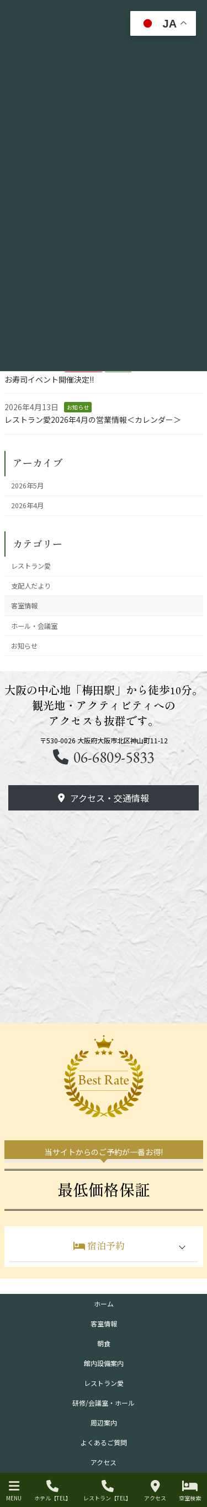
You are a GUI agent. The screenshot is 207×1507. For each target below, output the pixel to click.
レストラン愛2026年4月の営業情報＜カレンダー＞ (92, 419)
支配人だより (31, 586)
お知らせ (78, 407)
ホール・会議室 (34, 626)
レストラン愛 (31, 566)
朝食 (103, 1343)
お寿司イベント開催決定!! (49, 379)
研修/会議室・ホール (103, 1402)
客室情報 (24, 606)
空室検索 (190, 1490)
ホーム (104, 1303)
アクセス (103, 1462)
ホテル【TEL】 (52, 1490)
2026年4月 (27, 505)
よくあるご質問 (104, 1442)
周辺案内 (104, 1422)
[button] (104, 757)
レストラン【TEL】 (107, 1490)
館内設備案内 (104, 1363)
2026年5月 (27, 486)
